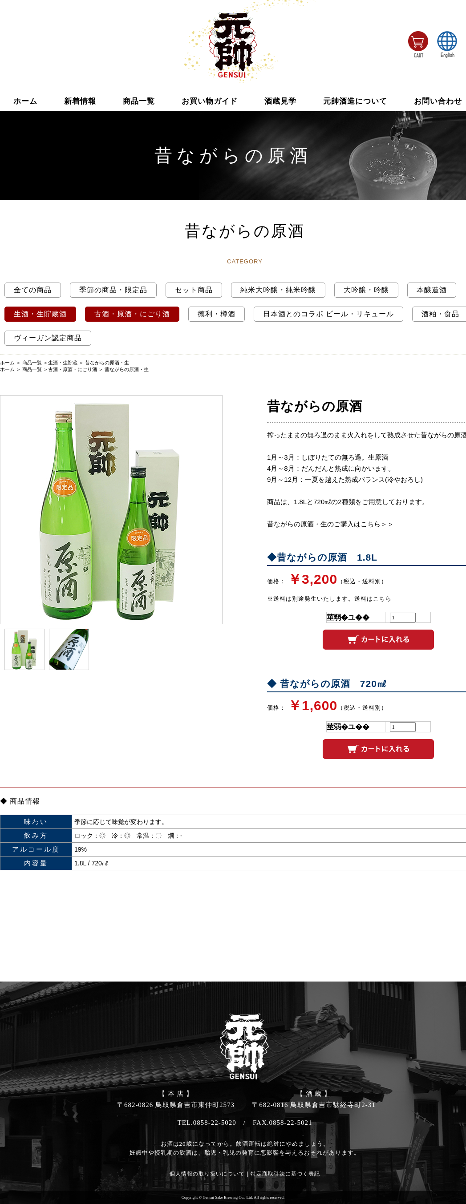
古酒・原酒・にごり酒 (72, 369)
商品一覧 (139, 101)
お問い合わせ (438, 101)
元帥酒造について (355, 101)
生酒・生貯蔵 (62, 362)
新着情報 (80, 101)
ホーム (25, 101)
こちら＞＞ (377, 524)
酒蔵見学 (280, 101)
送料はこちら (373, 598)
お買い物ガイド (210, 101)
